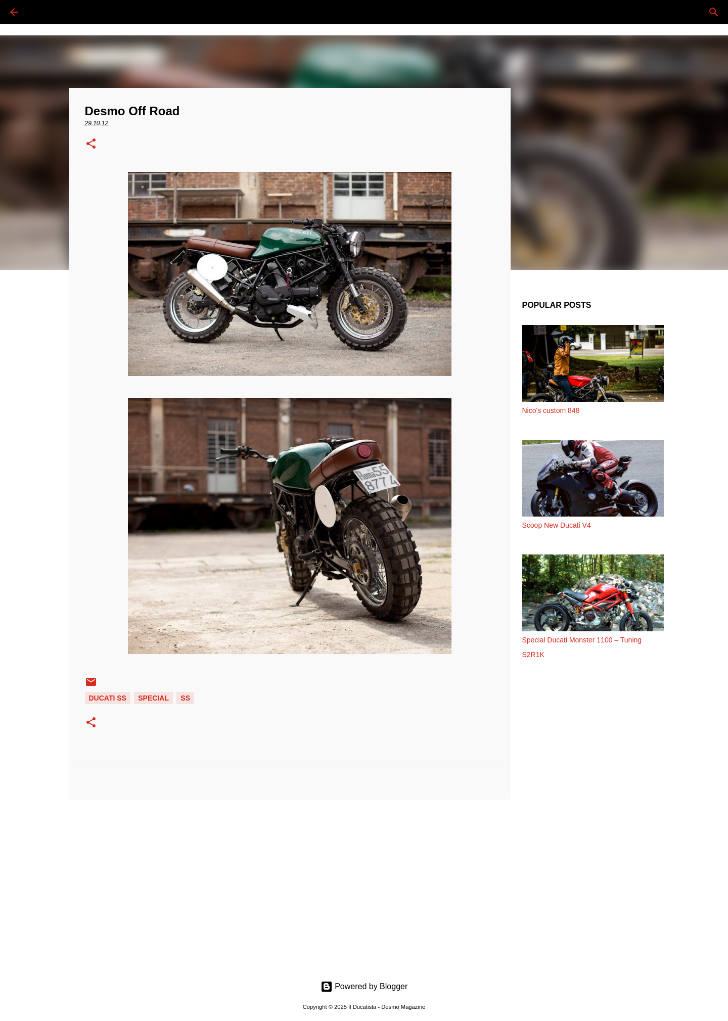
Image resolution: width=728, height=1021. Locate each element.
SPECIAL (153, 698)
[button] (91, 144)
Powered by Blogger (364, 986)
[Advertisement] (290, 885)
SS (185, 698)
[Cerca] (42, 12)
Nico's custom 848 (551, 410)
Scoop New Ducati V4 (556, 525)
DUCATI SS (107, 698)
